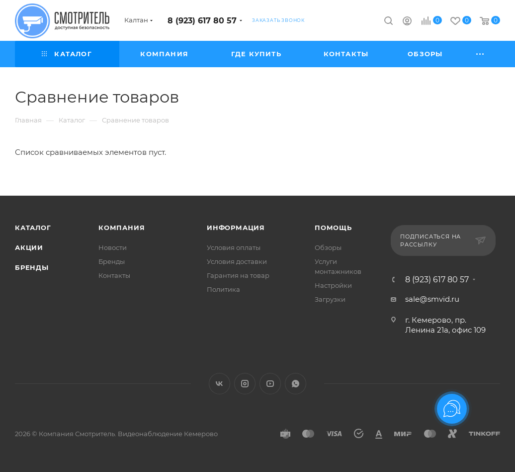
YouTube (270, 383)
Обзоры (328, 247)
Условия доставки (237, 261)
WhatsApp (295, 383)
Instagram (245, 383)
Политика (223, 289)
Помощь (333, 228)
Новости (112, 247)
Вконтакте (219, 383)
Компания (121, 228)
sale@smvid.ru (432, 299)
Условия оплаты (233, 247)
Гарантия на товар (238, 275)
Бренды (32, 267)
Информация (236, 228)
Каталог (33, 228)
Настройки (333, 285)
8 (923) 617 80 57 (202, 20)
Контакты (114, 275)
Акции (29, 247)
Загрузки (330, 299)
